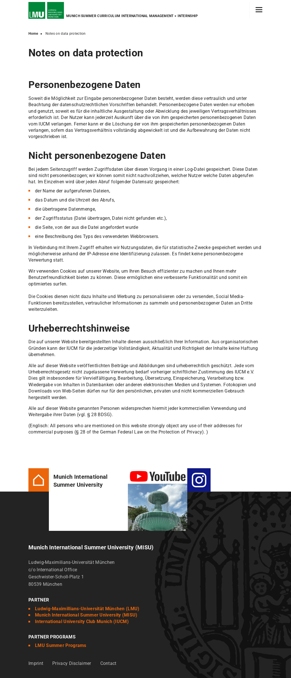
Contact (108, 663)
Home (33, 34)
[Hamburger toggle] (259, 10)
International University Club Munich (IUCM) (82, 621)
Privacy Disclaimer (71, 663)
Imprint (35, 663)
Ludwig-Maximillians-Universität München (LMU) (87, 608)
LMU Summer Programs (60, 645)
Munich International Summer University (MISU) (86, 615)
